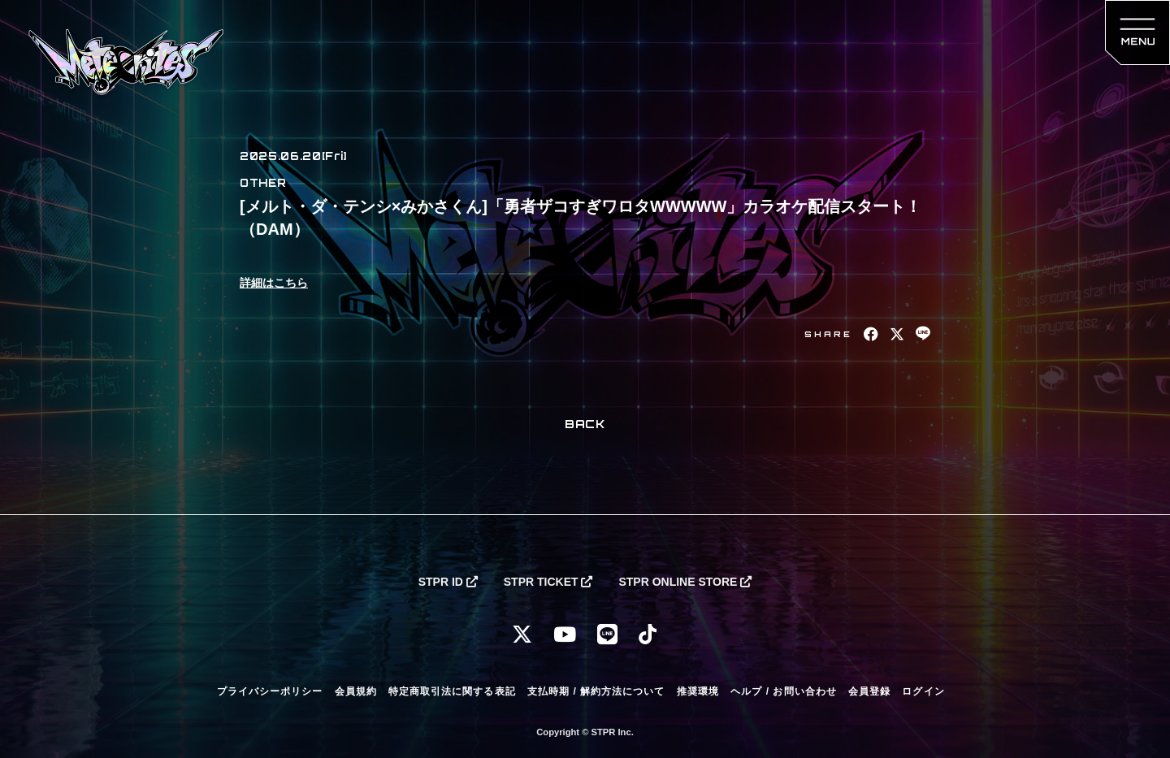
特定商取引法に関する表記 (451, 691)
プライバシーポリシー (270, 691)
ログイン (923, 691)
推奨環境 (698, 691)
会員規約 (356, 691)
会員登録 (869, 691)
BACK (585, 424)
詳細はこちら (274, 282)
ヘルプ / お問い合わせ (783, 691)
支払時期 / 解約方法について (596, 691)
